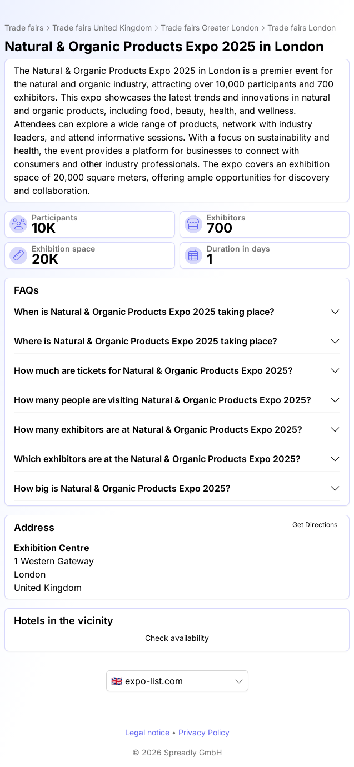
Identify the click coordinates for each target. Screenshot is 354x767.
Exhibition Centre (51, 547)
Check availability (177, 638)
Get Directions (314, 524)
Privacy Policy (204, 732)
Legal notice (147, 732)
